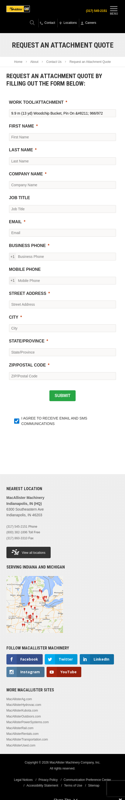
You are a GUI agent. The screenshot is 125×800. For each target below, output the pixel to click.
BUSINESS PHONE (27, 245)
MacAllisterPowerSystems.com (27, 722)
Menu (114, 9)
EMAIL (15, 222)
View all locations (29, 552)
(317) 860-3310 (17, 538)
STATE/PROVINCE (26, 341)
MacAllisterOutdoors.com (23, 716)
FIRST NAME (21, 126)
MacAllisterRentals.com (22, 734)
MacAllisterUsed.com (20, 745)
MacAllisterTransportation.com (27, 739)
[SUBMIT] (62, 395)
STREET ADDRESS (27, 293)
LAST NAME (21, 150)
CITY (13, 317)
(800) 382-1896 (17, 532)
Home (18, 62)
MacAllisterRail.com (19, 728)
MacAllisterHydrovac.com (23, 705)
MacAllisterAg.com (19, 699)
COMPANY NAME (26, 174)
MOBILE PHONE (25, 269)
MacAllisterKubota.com (22, 710)
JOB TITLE (19, 198)
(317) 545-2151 (96, 11)
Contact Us (53, 62)
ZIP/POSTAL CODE (27, 365)
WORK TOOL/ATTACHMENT (36, 102)
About (34, 62)
